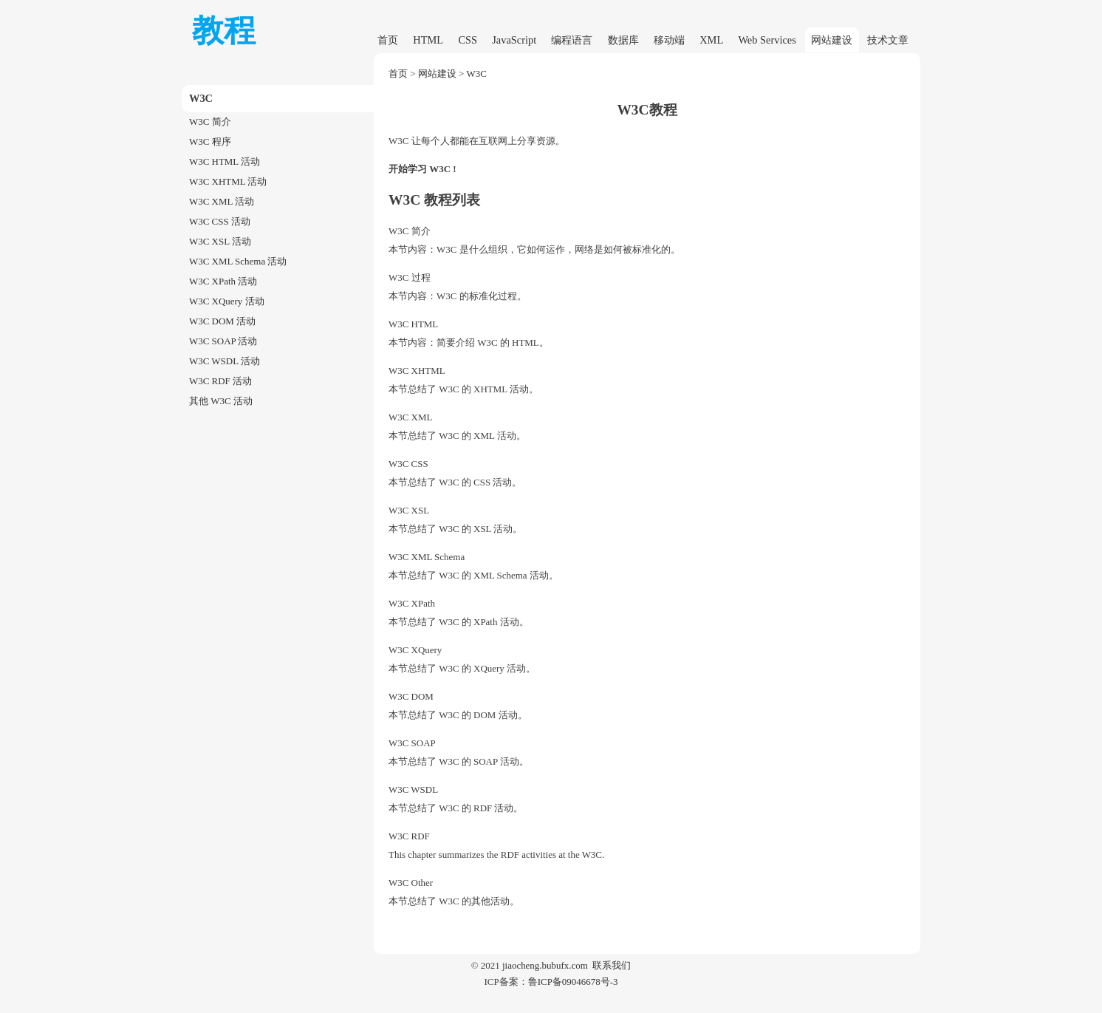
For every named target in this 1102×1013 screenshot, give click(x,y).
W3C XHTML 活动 (228, 181)
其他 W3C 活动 (221, 400)
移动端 (669, 40)
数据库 (623, 40)
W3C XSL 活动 (220, 241)
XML (711, 40)
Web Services (766, 40)
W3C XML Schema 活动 (238, 261)
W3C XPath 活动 (223, 281)
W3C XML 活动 (221, 201)
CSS (467, 40)
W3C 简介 (210, 121)
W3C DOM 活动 (222, 321)
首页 (387, 40)
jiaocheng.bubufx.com (545, 965)
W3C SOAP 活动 (223, 341)
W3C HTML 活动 (224, 161)
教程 (224, 30)
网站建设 (831, 40)
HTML (428, 40)
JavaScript (514, 40)
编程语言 (571, 40)
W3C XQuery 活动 (226, 301)
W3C (477, 73)
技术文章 (887, 40)
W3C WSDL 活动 (224, 360)
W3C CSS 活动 (219, 221)
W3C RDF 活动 (220, 380)
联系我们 (611, 965)
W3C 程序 (210, 141)
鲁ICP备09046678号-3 (573, 981)
